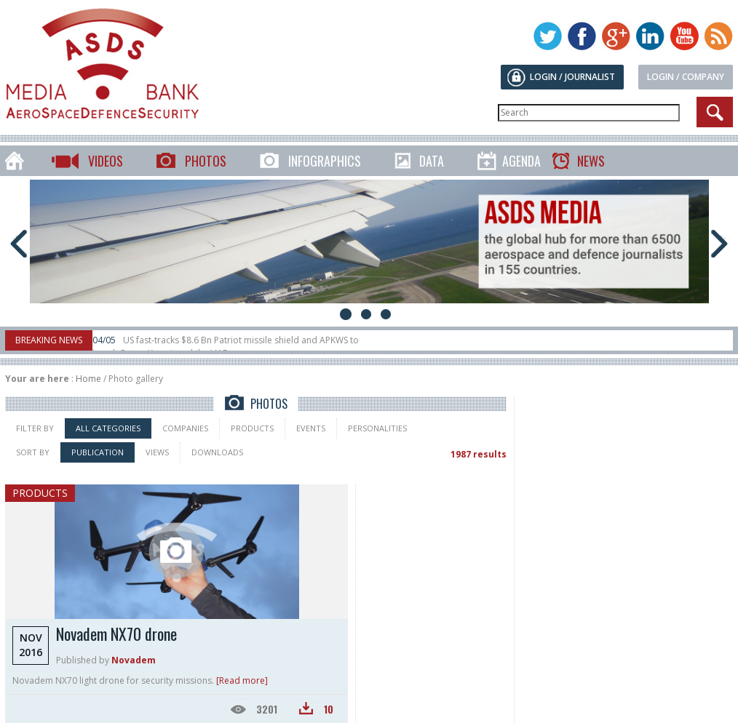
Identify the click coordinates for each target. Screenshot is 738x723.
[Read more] (242, 680)
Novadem (133, 660)
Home (88, 378)
